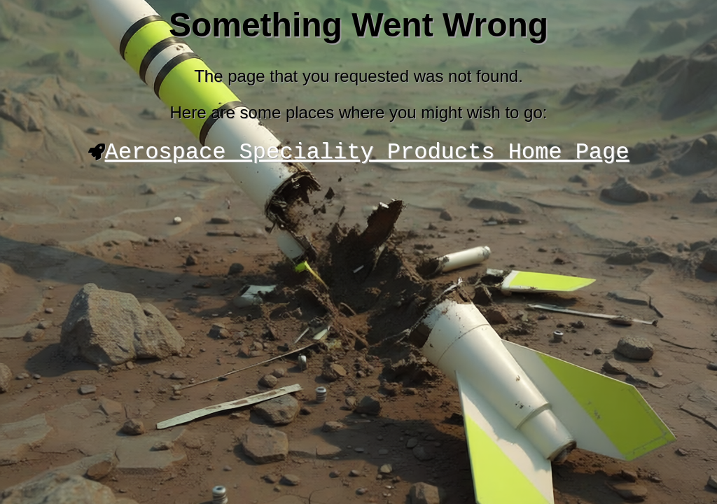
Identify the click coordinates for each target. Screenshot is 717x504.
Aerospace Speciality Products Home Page (367, 154)
